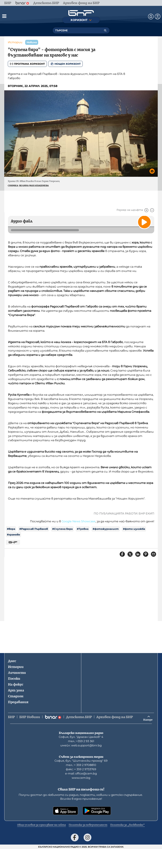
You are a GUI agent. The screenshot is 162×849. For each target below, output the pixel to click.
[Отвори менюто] (4, 16)
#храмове (13, 534)
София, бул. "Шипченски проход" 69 (81, 760)
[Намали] (152, 210)
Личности (17, 673)
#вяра (11, 528)
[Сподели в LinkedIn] (138, 554)
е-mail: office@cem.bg (81, 773)
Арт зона (16, 690)
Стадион (15, 696)
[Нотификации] (151, 17)
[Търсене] (105, 30)
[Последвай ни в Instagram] (87, 837)
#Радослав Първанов (33, 528)
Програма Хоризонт (27, 64)
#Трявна (82, 528)
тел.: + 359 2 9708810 (81, 765)
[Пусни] (144, 222)
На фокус (15, 684)
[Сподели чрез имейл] (153, 554)
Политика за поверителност (88, 824)
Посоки (14, 678)
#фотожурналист (106, 528)
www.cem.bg (81, 777)
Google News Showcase (78, 521)
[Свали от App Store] (65, 810)
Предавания (18, 702)
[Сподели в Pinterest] (146, 554)
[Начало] (81, 13)
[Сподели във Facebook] (122, 554)
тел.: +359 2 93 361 (81, 741)
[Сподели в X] (130, 554)
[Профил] (158, 17)
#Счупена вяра (62, 528)
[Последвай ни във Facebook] (74, 837)
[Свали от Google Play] (96, 810)
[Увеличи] (146, 210)
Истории (15, 42)
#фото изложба (134, 528)
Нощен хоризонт (65, 64)
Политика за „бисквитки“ (127, 824)
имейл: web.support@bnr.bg (81, 745)
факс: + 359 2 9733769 (81, 769)
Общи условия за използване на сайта (41, 824)
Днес (12, 661)
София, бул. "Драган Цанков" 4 (81, 737)
